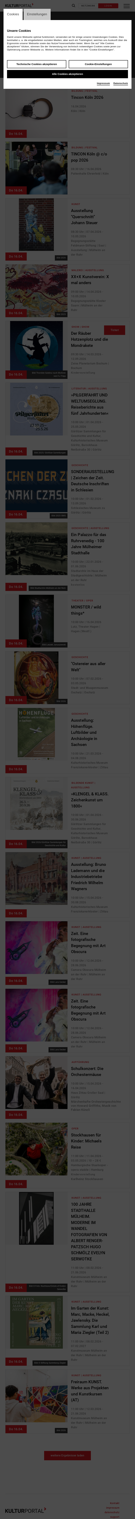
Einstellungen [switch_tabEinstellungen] (37, 14)
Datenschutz (120, 83)
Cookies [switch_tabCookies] (13, 14)
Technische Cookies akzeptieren (36, 64)
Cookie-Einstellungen (98, 64)
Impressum (103, 83)
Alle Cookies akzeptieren (67, 74)
